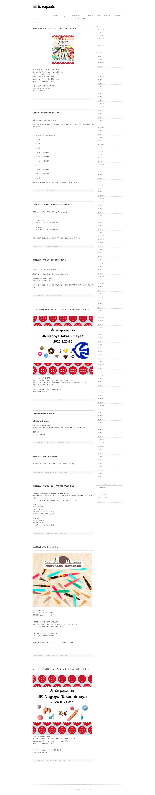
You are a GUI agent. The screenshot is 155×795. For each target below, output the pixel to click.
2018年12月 (101, 236)
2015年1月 (100, 395)
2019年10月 (101, 202)
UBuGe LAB (101, 491)
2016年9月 (100, 327)
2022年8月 (100, 130)
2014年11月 (101, 402)
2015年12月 (101, 358)
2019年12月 (101, 195)
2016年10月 (101, 324)
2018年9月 (100, 246)
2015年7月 (100, 375)
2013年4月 (100, 466)
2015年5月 (100, 381)
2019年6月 (100, 215)
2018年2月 (100, 269)
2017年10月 (101, 283)
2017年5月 (100, 300)
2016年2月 (100, 351)
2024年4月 (100, 93)
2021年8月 (100, 147)
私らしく (100, 501)
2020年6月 (100, 178)
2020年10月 (101, 168)
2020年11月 (101, 164)
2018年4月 (100, 263)
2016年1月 (100, 354)
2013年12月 (101, 439)
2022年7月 (100, 134)
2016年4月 (100, 344)
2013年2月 (100, 473)
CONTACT (107, 16)
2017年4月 (100, 303)
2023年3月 (100, 124)
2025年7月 (100, 69)
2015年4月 (100, 385)
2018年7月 (100, 252)
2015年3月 (100, 388)
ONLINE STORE (117, 16)
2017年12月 (101, 276)
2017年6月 (100, 297)
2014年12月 (101, 398)
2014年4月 (100, 426)
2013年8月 (100, 453)
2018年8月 (100, 249)
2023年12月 (101, 103)
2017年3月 (100, 307)
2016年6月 (100, 337)
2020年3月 (100, 185)
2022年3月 (100, 140)
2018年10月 (101, 242)
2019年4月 (100, 222)
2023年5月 (100, 120)
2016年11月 (101, 320)
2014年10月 (101, 405)
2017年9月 (100, 286)
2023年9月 (100, 110)
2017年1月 (100, 314)
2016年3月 (100, 348)
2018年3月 (100, 266)
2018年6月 (100, 256)
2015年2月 (100, 392)
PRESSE (90, 16)
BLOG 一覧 (51, 655)
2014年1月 (100, 436)
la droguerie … (65, 16)
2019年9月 (100, 205)
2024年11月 (101, 76)
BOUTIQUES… (76, 16)
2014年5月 (100, 422)
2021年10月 (101, 144)
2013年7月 (100, 456)
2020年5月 (100, 181)
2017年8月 (100, 290)
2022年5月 (100, 137)
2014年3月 (100, 429)
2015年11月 (101, 361)
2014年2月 (100, 432)
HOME (56, 16)
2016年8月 (100, 331)
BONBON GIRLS (102, 487)
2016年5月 (100, 341)
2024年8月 (100, 83)
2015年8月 (100, 371)
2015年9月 (100, 368)
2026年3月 (100, 56)
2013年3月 (100, 470)
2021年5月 (100, 154)
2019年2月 (100, 229)
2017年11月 (101, 280)
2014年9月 (100, 409)
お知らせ (51, 98)
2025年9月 (100, 66)
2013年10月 (101, 446)
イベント (55, 98)
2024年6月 (100, 86)
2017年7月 (100, 293)
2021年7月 (100, 151)
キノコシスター (102, 494)
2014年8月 (100, 412)
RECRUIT (99, 16)
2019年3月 (100, 225)
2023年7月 (100, 117)
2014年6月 (100, 419)
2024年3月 (100, 96)
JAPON (84, 18)
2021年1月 (100, 161)
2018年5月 (100, 259)
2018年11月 (101, 239)
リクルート (101, 38)
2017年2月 (100, 310)
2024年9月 (100, 79)
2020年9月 (100, 171)
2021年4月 (100, 157)
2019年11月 (101, 198)
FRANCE (76, 18)
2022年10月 (101, 127)
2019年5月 (100, 219)
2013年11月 (101, 443)
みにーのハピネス (102, 497)
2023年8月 (100, 113)
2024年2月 (100, 100)
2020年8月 (100, 174)
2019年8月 (100, 208)
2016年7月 (100, 334)
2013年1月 (100, 476)
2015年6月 (100, 378)
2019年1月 (100, 232)
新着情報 (60, 400)
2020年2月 (100, 188)
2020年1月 (100, 191)
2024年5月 (100, 90)
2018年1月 (100, 273)
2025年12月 (101, 62)
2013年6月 (100, 460)
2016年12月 (101, 317)
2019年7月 (100, 212)
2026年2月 (100, 59)
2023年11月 (101, 107)
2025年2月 (100, 73)
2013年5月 (100, 463)
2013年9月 (100, 449)
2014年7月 (100, 415)
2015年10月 (101, 364)
